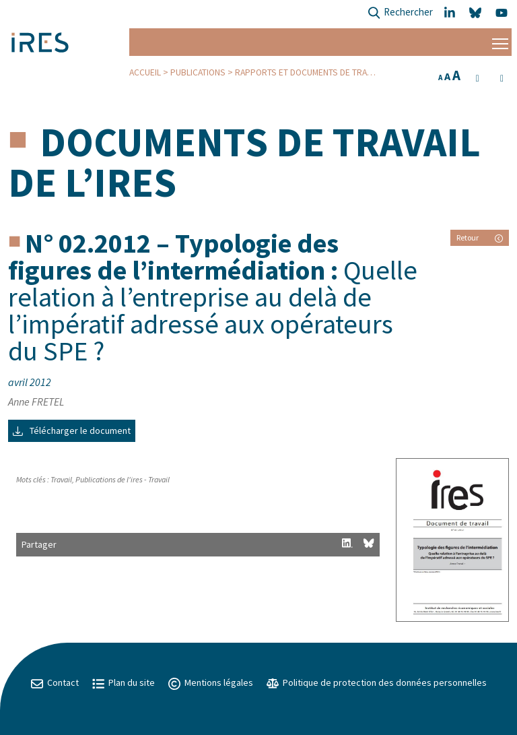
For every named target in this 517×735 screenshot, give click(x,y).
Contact (55, 682)
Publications (198, 72)
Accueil (145, 72)
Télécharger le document (72, 430)
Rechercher (400, 13)
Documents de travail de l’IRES (244, 162)
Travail (61, 479)
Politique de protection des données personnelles (377, 682)
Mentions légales (210, 682)
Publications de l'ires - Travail (122, 479)
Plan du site (123, 682)
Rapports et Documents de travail (308, 72)
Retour (479, 237)
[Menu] (500, 42)
